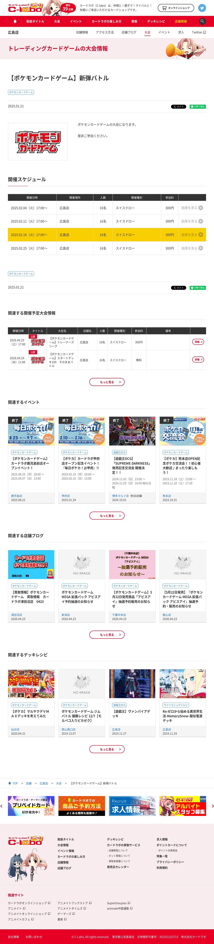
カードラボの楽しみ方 (106, 21)
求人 (181, 32)
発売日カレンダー (118, 867)
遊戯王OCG (119, 452)
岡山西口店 (68, 729)
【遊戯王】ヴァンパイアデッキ (131, 713)
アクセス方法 (105, 32)
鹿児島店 (16, 496)
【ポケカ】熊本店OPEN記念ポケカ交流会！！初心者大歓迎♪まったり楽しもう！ (182, 465)
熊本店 (167, 496)
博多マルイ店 (120, 496)
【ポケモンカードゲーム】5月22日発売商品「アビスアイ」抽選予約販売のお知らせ (132, 599)
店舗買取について (118, 850)
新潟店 (66, 615)
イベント (76, 21)
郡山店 (167, 615)
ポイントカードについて (172, 845)
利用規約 (162, 868)
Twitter (197, 32)
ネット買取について (119, 856)
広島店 (13, 32)
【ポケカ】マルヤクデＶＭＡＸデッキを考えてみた (30, 713)
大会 (57, 21)
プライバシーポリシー (170, 862)
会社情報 (13, 937)
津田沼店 (16, 615)
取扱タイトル (35, 21)
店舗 (29, 783)
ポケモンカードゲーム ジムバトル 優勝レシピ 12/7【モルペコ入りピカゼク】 (81, 716)
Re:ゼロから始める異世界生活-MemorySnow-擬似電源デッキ (183, 716)
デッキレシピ (156, 21)
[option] (31, 806)
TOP (15, 783)
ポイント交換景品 (167, 850)
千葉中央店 (119, 615)
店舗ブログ (129, 32)
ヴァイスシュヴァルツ (176, 705)
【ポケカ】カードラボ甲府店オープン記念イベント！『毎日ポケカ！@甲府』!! (81, 463)
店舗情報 (181, 21)
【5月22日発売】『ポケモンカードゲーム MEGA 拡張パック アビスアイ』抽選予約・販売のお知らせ (183, 599)
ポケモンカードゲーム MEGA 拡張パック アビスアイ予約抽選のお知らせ (81, 597)
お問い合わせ (34, 937)
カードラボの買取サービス (123, 845)
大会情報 (63, 845)
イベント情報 (65, 851)
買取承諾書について (119, 861)
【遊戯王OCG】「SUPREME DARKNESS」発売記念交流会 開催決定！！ (132, 465)
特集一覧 (162, 856)
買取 (134, 21)
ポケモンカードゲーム (21, 92)
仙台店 (15, 729)
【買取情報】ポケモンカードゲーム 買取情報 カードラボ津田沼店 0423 (30, 597)
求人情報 (162, 839)
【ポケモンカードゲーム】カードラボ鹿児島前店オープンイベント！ (30, 463)
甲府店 (66, 496)
